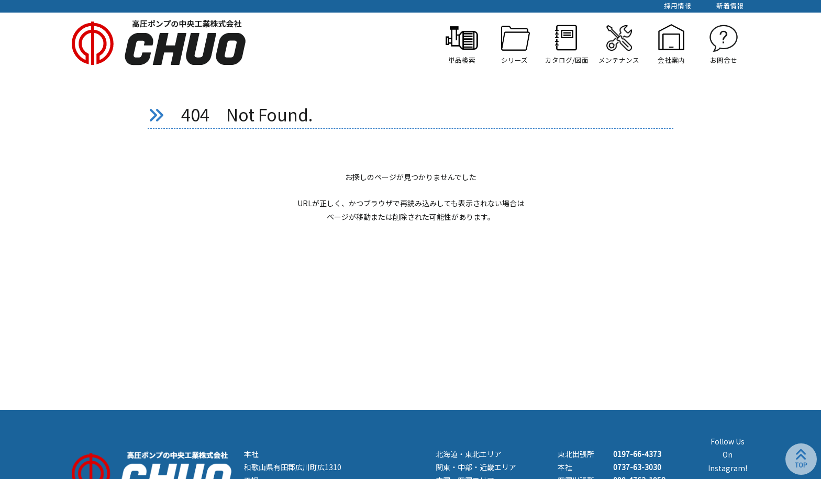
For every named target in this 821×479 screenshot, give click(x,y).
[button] (514, 44)
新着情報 (730, 5)
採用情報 (677, 5)
